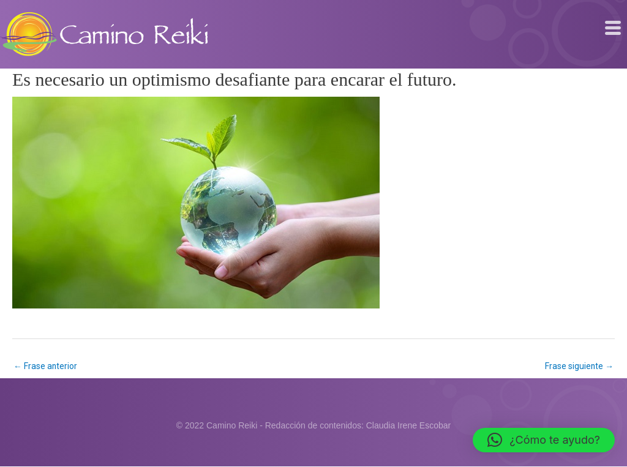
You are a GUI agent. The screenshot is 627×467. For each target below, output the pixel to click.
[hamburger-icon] (613, 28)
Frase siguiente (579, 366)
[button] (544, 440)
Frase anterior (45, 366)
